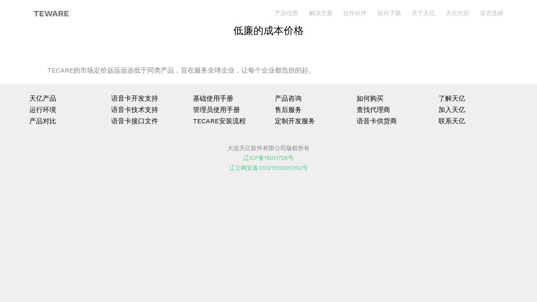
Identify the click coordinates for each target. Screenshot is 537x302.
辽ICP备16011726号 (268, 157)
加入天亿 (451, 110)
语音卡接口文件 (134, 121)
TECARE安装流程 (219, 121)
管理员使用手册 (216, 110)
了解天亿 (451, 98)
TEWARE (51, 13)
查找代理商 (373, 110)
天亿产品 (42, 98)
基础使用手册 (213, 98)
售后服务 (288, 110)
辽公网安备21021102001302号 (268, 167)
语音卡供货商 (377, 121)
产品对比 (42, 121)
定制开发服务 (295, 121)
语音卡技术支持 (134, 110)
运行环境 (42, 110)
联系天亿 (451, 121)
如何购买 (370, 98)
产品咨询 (288, 98)
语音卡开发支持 (134, 98)
